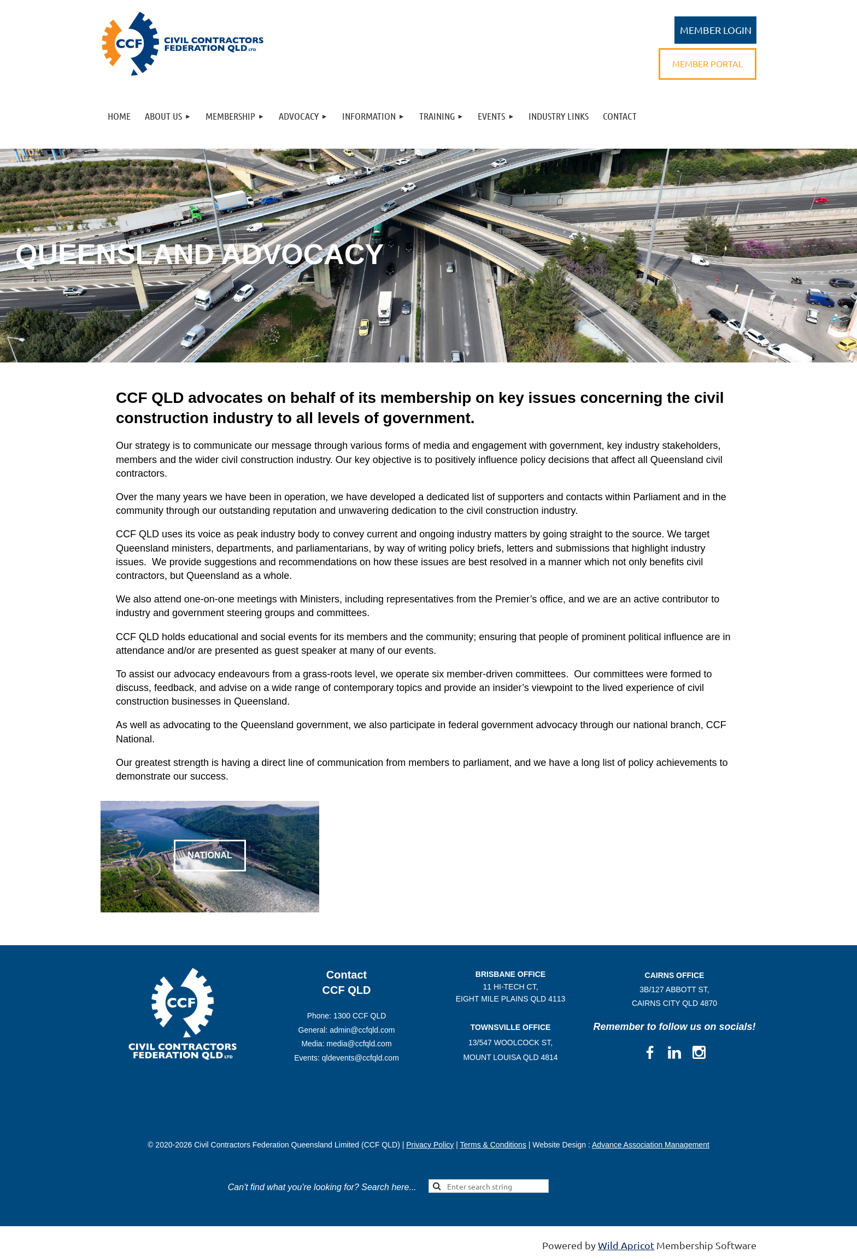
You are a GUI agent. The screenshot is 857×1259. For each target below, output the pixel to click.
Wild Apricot (626, 1245)
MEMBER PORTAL (707, 63)
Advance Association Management (650, 1144)
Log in (715, 30)
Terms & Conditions (493, 1144)
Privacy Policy (430, 1144)
